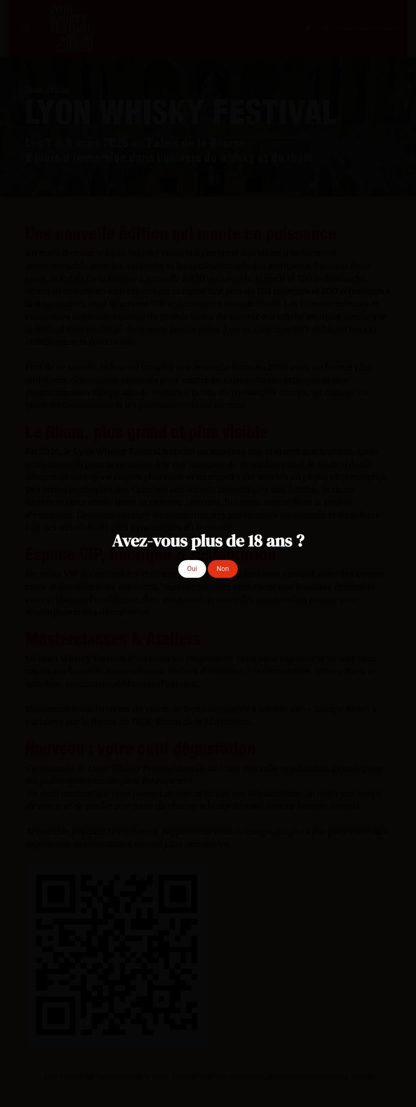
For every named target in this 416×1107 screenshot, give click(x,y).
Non (223, 569)
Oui (192, 569)
